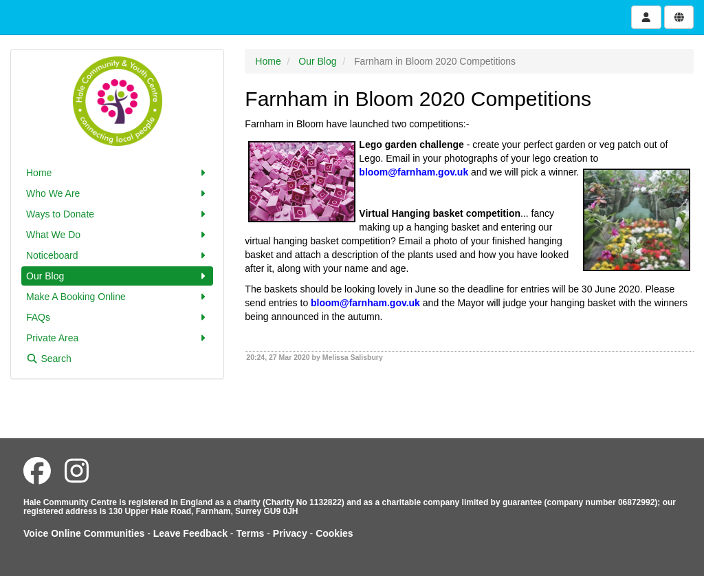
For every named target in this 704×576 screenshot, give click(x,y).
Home (117, 173)
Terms (250, 533)
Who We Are (117, 193)
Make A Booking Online (117, 296)
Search (49, 358)
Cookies (334, 533)
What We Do (117, 235)
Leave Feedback (190, 533)
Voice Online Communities (83, 533)
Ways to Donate (117, 214)
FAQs (117, 317)
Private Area (117, 338)
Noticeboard (117, 255)
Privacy (290, 533)
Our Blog (117, 276)
